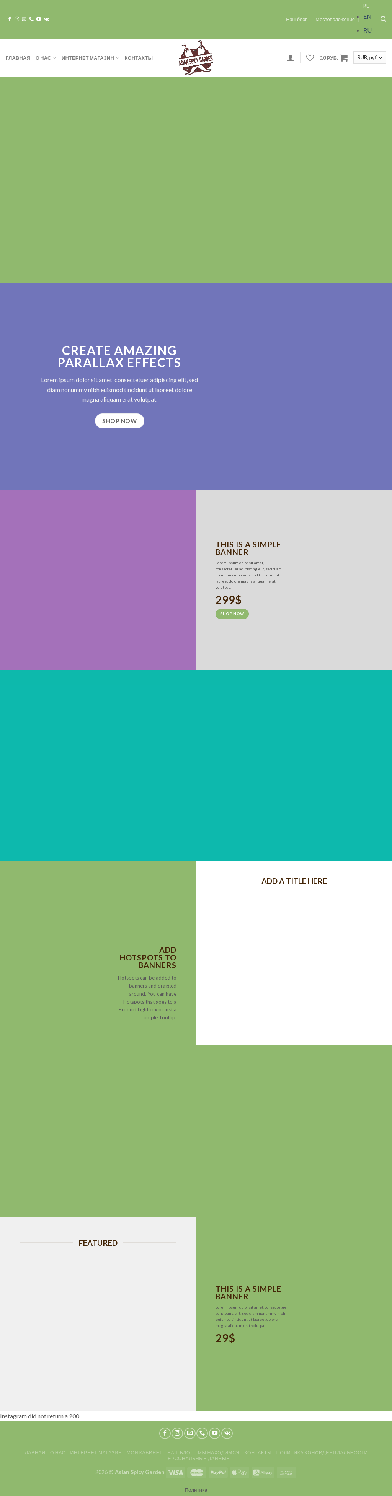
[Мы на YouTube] (38, 19)
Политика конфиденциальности (322, 1452)
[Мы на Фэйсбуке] (9, 19)
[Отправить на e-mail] (24, 19)
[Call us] (31, 19)
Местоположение (335, 19)
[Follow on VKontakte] (46, 19)
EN (367, 16)
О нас (46, 57)
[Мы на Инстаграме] (17, 19)
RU (366, 6)
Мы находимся (219, 1452)
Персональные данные (197, 1458)
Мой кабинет (145, 1452)
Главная (18, 58)
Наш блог (296, 19)
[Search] (383, 19)
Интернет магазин (90, 57)
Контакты (139, 58)
